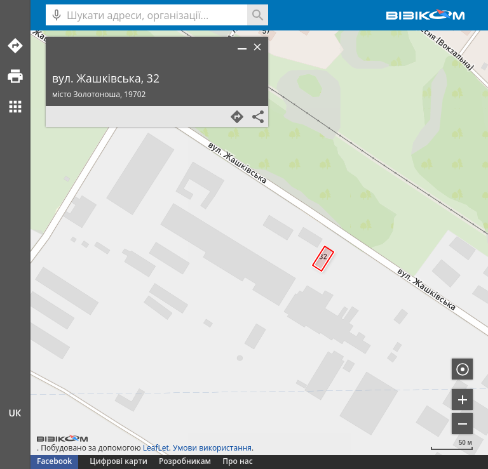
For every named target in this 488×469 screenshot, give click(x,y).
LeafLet (156, 447)
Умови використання (212, 447)
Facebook (54, 461)
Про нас (237, 461)
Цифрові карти (118, 461)
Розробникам (185, 461)
